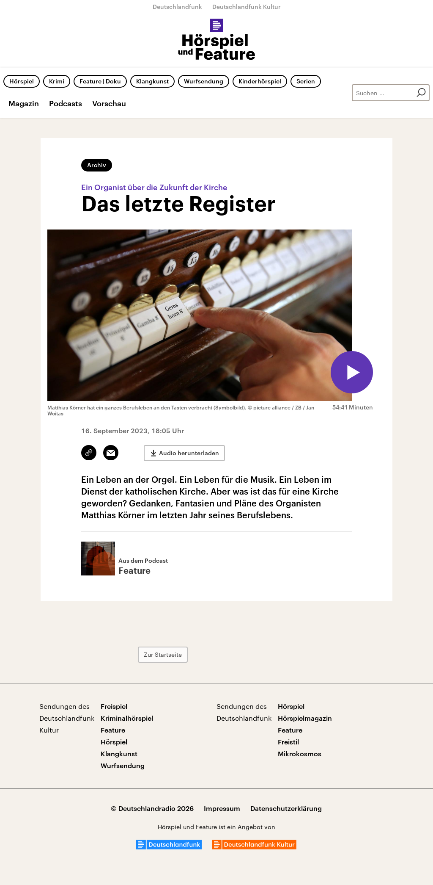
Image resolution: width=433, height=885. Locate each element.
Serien (305, 81)
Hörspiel (21, 81)
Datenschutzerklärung (286, 808)
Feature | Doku (100, 81)
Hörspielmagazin (305, 718)
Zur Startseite (163, 654)
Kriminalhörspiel (127, 718)
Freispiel (114, 706)
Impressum (222, 808)
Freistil (288, 742)
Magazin (23, 103)
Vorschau (109, 103)
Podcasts (65, 103)
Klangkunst (152, 81)
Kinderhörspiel (259, 81)
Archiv (96, 165)
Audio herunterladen (189, 452)
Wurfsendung (203, 81)
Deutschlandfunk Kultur (246, 6)
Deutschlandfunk (177, 6)
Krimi (56, 81)
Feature (113, 730)
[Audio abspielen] (352, 372)
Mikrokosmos (299, 753)
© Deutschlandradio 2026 (152, 808)
